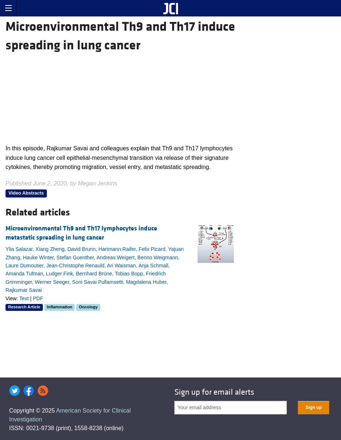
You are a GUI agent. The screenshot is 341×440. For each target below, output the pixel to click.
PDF (38, 298)
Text (24, 298)
